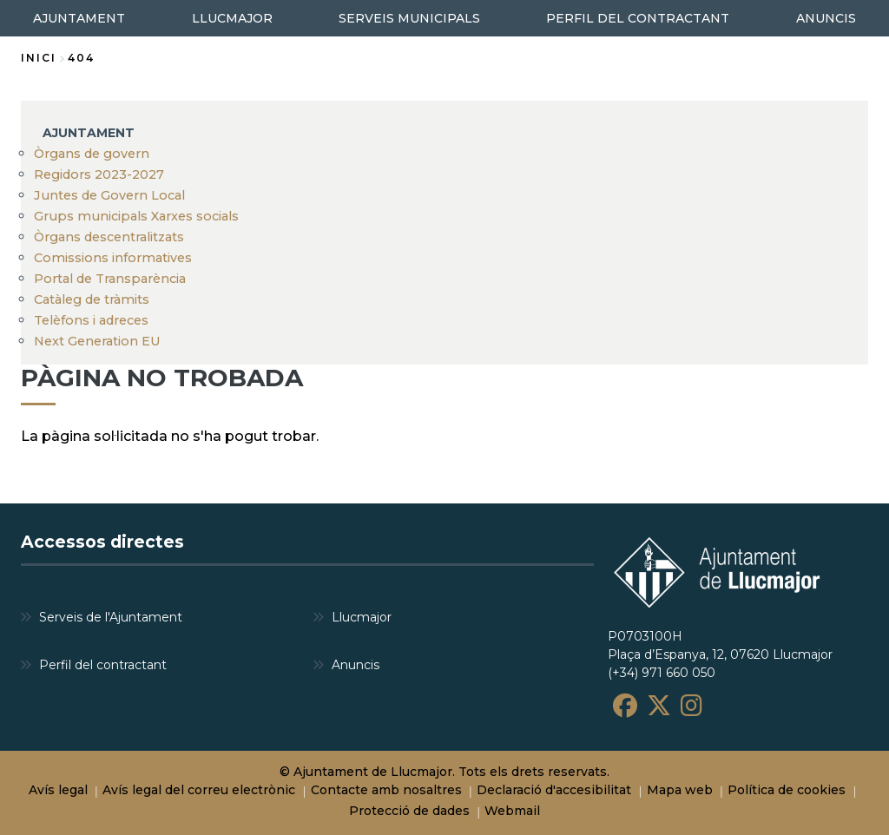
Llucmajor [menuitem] (362, 617)
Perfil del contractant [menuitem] (103, 665)
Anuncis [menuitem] (355, 665)
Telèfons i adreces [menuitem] (91, 320)
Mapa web (680, 790)
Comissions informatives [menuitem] (113, 258)
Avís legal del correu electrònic (198, 790)
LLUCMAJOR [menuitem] (232, 18)
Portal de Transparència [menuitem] (110, 278)
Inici (38, 57)
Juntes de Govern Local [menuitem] (109, 195)
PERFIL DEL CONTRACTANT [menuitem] (637, 18)
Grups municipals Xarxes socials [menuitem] (136, 216)
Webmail (512, 811)
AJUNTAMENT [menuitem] (89, 133)
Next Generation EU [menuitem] (97, 341)
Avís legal (58, 790)
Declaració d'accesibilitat (554, 790)
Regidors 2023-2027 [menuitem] (99, 174)
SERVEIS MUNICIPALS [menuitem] (409, 18)
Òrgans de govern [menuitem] (91, 153)
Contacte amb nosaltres (386, 790)
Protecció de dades (409, 811)
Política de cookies (787, 790)
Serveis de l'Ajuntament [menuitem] (110, 617)
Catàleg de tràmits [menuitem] (91, 299)
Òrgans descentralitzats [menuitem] (109, 237)
